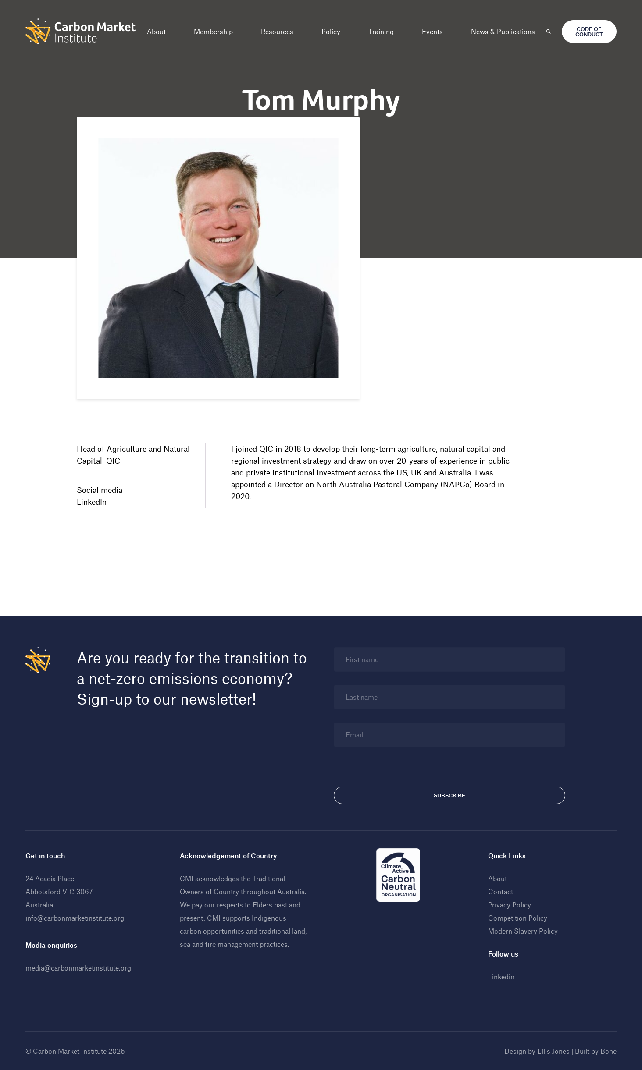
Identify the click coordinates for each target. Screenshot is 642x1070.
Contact (500, 891)
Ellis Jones (553, 1051)
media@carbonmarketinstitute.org (78, 968)
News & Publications (503, 31)
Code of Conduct (589, 31)
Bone (608, 1051)
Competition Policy (517, 918)
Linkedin (501, 976)
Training (381, 31)
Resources (277, 31)
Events (432, 31)
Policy (330, 31)
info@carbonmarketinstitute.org (74, 918)
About (156, 31)
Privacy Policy (509, 904)
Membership (213, 31)
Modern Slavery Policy (523, 931)
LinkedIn (92, 502)
